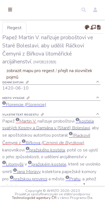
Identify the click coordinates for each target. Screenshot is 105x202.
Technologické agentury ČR (76, 194)
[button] (84, 10)
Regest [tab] (43, 28)
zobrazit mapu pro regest (60, 86)
